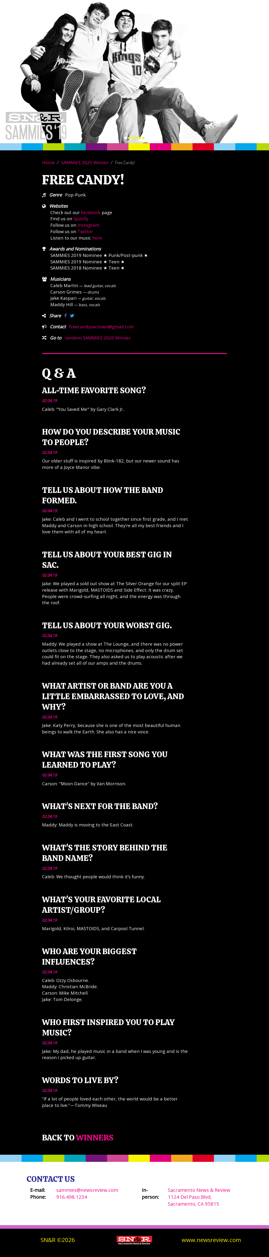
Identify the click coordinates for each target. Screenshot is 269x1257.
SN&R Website (242, 20)
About (155, 20)
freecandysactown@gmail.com (101, 326)
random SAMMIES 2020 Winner (98, 338)
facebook (90, 212)
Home (48, 162)
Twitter (85, 231)
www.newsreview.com (211, 1240)
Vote (135, 20)
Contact (208, 20)
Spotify (80, 218)
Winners (180, 20)
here (97, 238)
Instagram (88, 225)
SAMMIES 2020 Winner (85, 162)
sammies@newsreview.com (87, 1190)
